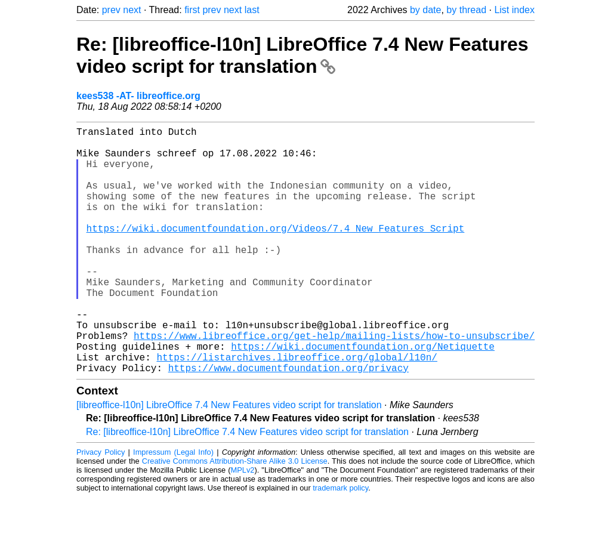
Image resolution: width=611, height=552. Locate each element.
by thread (466, 10)
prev (111, 10)
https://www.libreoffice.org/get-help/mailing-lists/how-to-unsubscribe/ (334, 383)
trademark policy (340, 542)
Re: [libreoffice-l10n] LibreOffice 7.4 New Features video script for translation (302, 55)
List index (514, 10)
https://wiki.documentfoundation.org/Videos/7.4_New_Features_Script (276, 251)
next (132, 10)
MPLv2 (243, 524)
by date (425, 10)
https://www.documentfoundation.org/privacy (288, 422)
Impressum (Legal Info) (173, 506)
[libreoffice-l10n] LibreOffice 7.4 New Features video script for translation (229, 460)
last (252, 10)
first (192, 10)
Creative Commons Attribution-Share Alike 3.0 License (235, 515)
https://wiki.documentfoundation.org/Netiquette (363, 396)
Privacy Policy (100, 506)
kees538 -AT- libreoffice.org (138, 96)
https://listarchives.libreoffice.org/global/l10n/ (296, 409)
